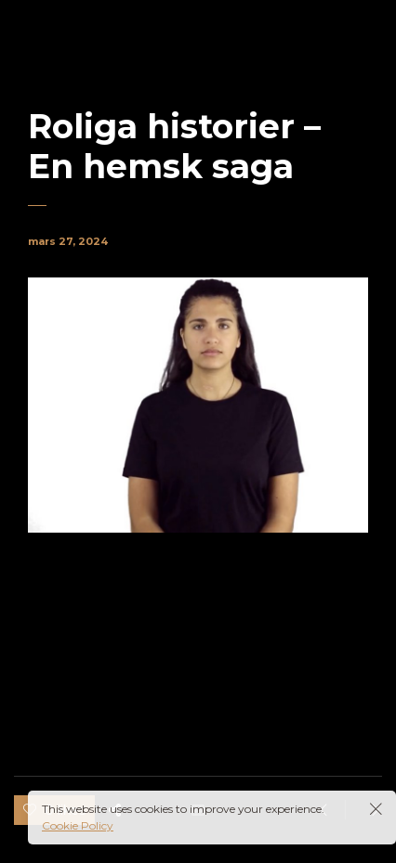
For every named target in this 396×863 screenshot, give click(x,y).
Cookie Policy (77, 825)
